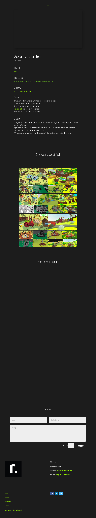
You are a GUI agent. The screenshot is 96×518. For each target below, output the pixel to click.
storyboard (8, 501)
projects (7, 497)
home (6, 493)
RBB (15, 71)
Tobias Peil (18, 109)
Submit (81, 445)
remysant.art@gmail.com (63, 474)
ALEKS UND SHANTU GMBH (22, 91)
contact (7, 506)
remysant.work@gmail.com (64, 470)
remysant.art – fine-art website (14, 510)
